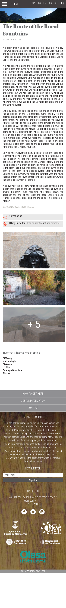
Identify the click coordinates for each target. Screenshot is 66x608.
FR (50, 3)
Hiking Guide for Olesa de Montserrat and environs (34, 223)
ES (39, 3)
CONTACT (33, 407)
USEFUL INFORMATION (33, 400)
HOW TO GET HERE (33, 393)
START (14, 4)
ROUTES (17, 39)
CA (33, 3)
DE (56, 3)
